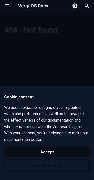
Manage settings (47, 165)
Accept (47, 152)
